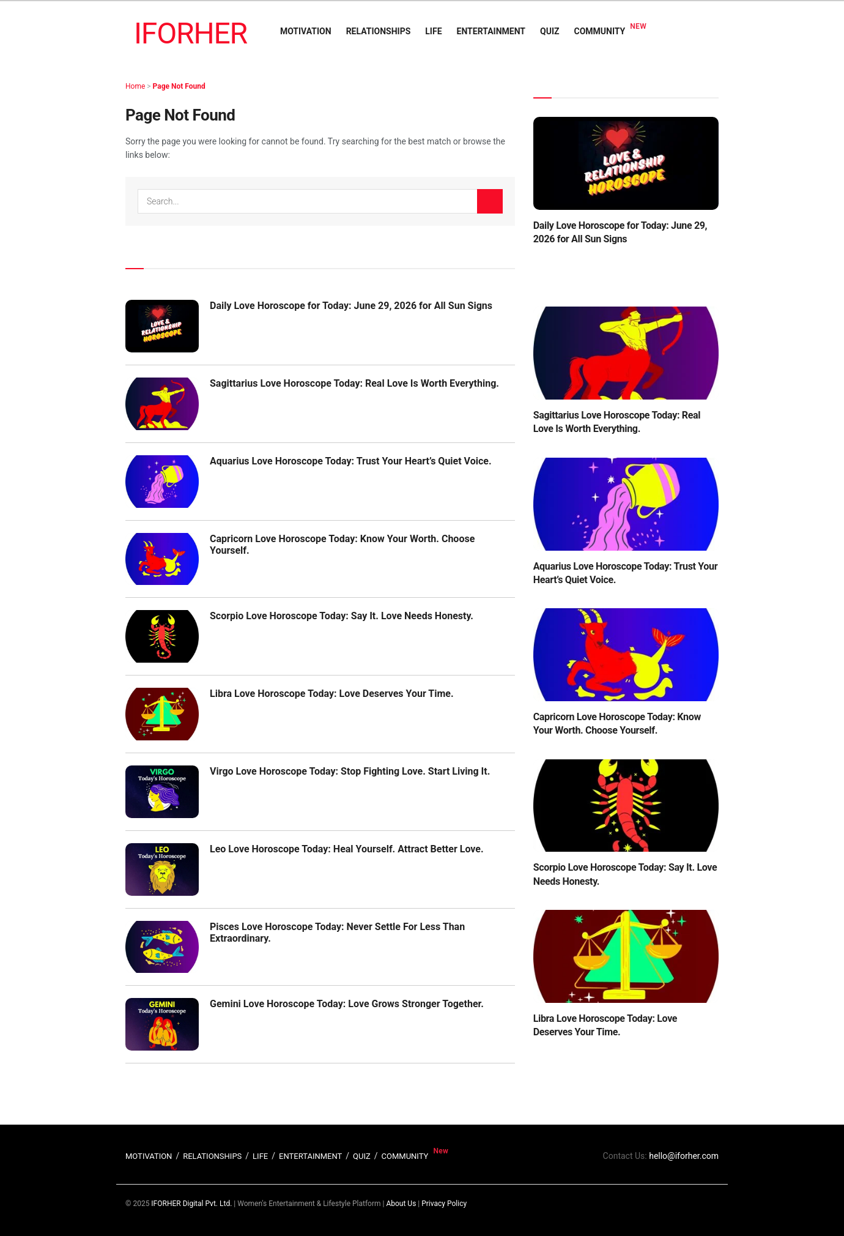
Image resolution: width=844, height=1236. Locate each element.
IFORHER (190, 33)
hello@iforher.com (684, 1156)
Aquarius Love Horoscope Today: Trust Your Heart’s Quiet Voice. (351, 461)
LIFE (433, 31)
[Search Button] (490, 201)
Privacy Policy (444, 1203)
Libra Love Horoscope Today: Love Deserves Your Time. (332, 693)
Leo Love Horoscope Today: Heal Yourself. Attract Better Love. (347, 849)
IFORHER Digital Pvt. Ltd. (191, 1203)
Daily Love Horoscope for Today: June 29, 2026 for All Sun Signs (351, 305)
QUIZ (549, 31)
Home (135, 86)
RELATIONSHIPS (378, 31)
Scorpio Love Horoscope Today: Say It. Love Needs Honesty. (341, 616)
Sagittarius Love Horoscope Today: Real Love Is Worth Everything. (354, 383)
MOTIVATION (305, 31)
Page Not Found (179, 86)
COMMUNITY (600, 31)
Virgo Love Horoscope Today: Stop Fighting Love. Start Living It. (350, 771)
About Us (401, 1203)
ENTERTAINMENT (491, 31)
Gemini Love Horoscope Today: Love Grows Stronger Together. (347, 1004)
